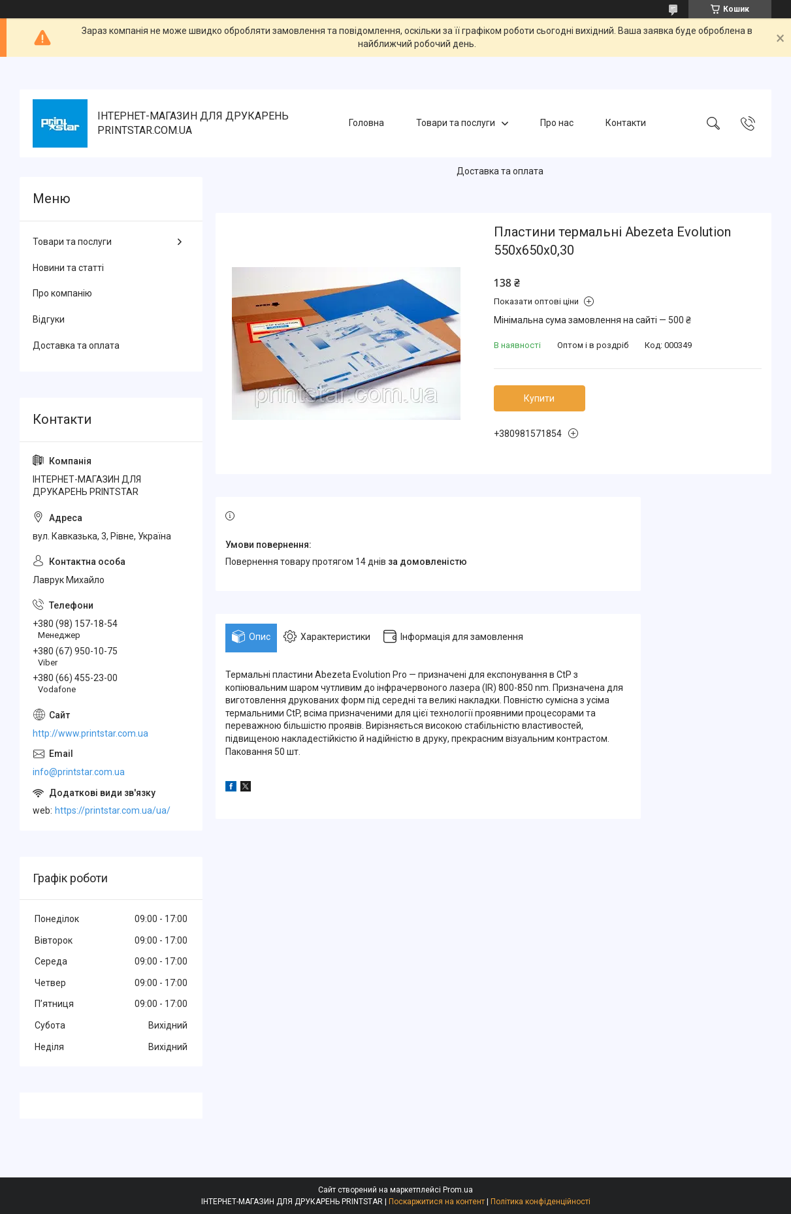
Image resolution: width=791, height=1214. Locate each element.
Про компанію (62, 293)
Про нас (556, 123)
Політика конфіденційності (540, 1201)
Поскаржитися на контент (437, 1201)
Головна (366, 123)
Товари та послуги (455, 123)
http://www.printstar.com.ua (90, 733)
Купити (539, 398)
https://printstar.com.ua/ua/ (112, 810)
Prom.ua (458, 1189)
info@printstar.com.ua (79, 772)
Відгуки (49, 319)
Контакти (625, 123)
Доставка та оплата (500, 171)
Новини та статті (68, 268)
